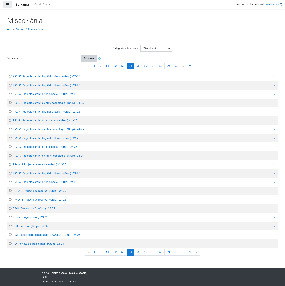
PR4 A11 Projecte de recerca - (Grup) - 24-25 (39, 164)
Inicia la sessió (272, 4)
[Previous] (88, 66)
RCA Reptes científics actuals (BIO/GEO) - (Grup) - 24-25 (46, 234)
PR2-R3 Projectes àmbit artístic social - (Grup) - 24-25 (45, 182)
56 (145, 66)
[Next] (197, 66)
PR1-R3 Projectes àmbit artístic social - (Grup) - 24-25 (45, 94)
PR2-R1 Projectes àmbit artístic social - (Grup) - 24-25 (45, 120)
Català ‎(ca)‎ (41, 4)
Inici (9, 29)
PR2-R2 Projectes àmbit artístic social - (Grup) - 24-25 (45, 146)
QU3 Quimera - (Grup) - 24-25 (30, 226)
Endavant (89, 58)
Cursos (20, 29)
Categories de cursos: (126, 48)
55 (137, 66)
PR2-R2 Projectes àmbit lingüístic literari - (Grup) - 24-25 (46, 138)
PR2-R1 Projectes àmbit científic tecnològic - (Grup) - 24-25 (48, 103)
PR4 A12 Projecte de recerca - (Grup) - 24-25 (39, 191)
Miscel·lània (35, 29)
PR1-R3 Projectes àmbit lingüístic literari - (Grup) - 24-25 (46, 85)
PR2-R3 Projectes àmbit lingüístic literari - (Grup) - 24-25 (46, 173)
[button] (100, 58)
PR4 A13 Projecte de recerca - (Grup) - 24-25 (39, 199)
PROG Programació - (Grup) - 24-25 (34, 208)
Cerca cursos (15, 58)
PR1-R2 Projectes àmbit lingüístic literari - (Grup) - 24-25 (46, 76)
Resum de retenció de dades (59, 281)
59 (168, 66)
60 (176, 66)
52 (115, 66)
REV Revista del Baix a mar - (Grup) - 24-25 (38, 243)
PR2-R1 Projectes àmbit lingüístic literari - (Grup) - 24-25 (46, 111)
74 (190, 66)
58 (160, 66)
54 (131, 66)
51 (107, 66)
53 (122, 66)
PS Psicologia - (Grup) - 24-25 (30, 217)
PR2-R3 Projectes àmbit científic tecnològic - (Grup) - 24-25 (48, 155)
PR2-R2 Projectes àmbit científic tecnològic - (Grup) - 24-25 (48, 129)
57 (153, 66)
